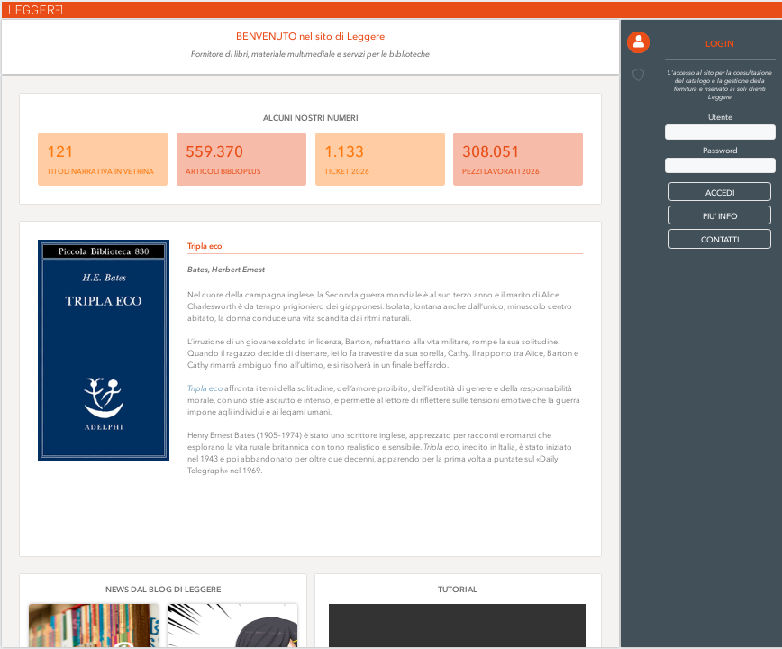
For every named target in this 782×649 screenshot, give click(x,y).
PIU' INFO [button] (720, 216)
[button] (638, 43)
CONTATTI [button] (720, 239)
